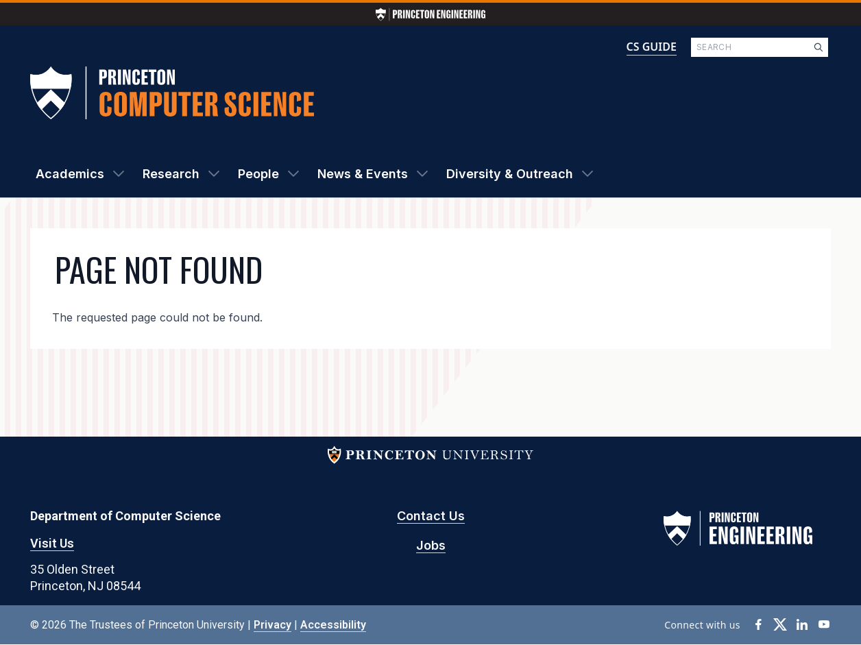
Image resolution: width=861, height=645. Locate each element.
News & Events (362, 174)
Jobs (431, 545)
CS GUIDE (652, 46)
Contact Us (431, 516)
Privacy (272, 624)
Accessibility (333, 624)
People (258, 174)
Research (171, 174)
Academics (70, 174)
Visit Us (52, 543)
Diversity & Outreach (509, 174)
